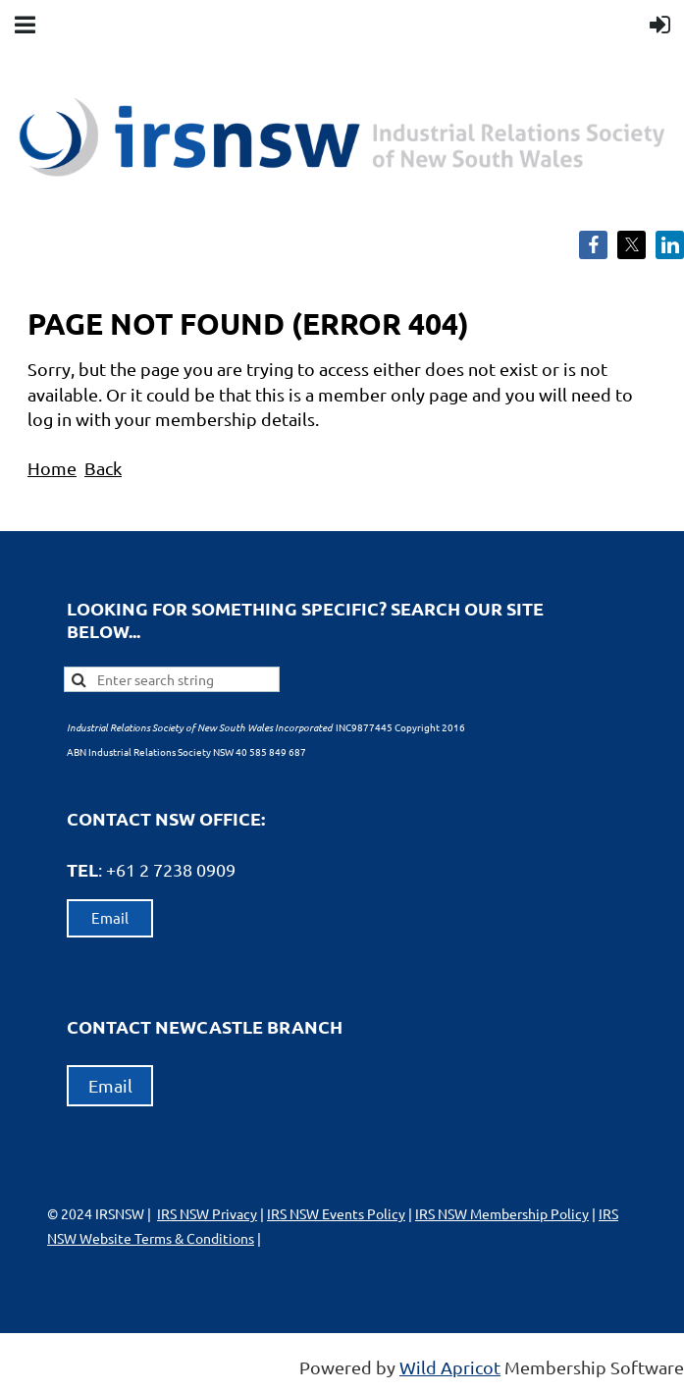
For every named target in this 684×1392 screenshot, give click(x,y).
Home (52, 467)
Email (110, 917)
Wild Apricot (449, 1367)
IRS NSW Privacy (207, 1213)
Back (103, 467)
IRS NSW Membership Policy (502, 1213)
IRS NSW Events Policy (336, 1213)
